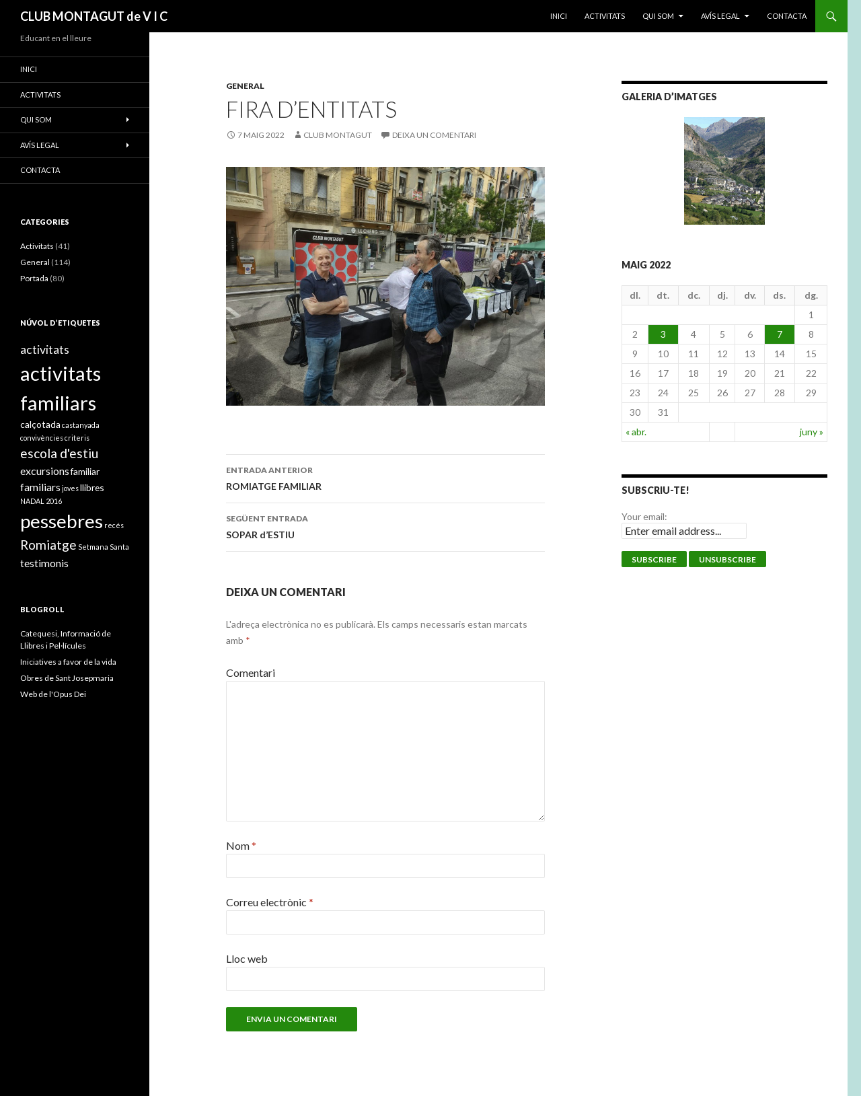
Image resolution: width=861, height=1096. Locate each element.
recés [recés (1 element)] (114, 525)
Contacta (787, 15)
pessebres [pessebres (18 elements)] (61, 520)
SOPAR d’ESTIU (385, 525)
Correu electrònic (269, 902)
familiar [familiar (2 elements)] (85, 471)
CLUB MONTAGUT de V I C (93, 16)
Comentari (250, 672)
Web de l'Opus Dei (53, 694)
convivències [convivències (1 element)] (41, 437)
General (245, 86)
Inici (558, 15)
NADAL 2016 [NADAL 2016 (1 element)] (41, 501)
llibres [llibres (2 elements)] (92, 487)
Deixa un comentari (434, 135)
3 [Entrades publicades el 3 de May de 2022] (663, 334)
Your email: (644, 516)
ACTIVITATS (605, 15)
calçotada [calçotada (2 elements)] (40, 424)
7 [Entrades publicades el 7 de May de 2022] (779, 334)
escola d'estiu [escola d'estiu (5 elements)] (59, 453)
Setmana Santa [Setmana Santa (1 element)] (103, 546)
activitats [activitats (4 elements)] (44, 349)
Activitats (37, 246)
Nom (241, 845)
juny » (811, 431)
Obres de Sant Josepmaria (67, 678)
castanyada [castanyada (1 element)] (81, 425)
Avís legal (720, 15)
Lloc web (247, 958)
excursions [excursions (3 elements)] (44, 470)
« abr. (636, 431)
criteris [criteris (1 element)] (77, 437)
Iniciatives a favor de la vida (68, 662)
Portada (34, 278)
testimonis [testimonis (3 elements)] (44, 562)
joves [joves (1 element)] (70, 488)
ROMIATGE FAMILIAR (385, 477)
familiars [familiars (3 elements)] (40, 486)
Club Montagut (337, 135)
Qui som (658, 15)
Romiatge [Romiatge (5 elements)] (48, 544)
